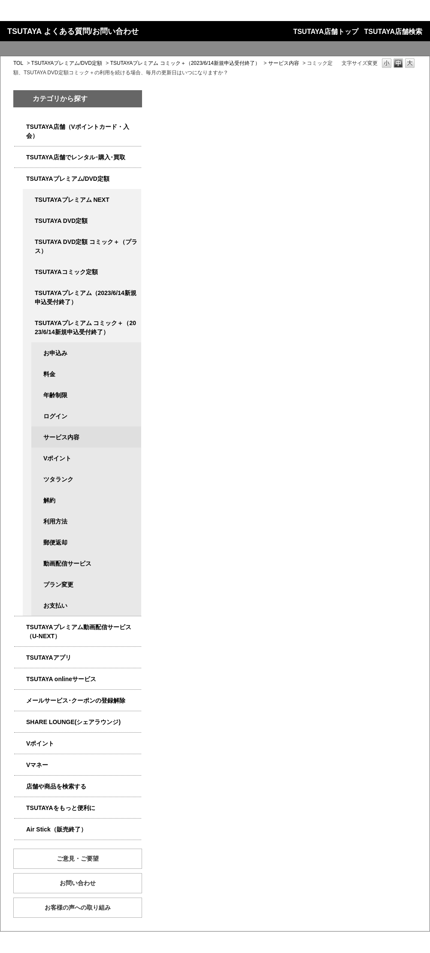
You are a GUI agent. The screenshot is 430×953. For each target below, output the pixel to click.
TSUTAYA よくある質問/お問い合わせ (73, 31)
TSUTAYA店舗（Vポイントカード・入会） (77, 131)
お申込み (55, 353)
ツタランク (58, 479)
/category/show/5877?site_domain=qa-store (20, 722)
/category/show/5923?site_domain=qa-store (20, 627)
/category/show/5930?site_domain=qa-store (29, 242)
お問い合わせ (78, 883)
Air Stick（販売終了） (56, 829)
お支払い (55, 605)
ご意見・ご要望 (78, 858)
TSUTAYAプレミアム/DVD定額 (66, 63)
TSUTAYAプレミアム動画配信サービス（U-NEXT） (78, 631)
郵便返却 (55, 542)
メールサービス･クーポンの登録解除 (75, 700)
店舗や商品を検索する (56, 786)
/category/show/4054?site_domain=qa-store (20, 157)
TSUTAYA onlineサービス (61, 679)
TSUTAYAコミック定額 (66, 271)
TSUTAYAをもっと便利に (60, 807)
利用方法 (55, 521)
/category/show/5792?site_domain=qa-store (29, 323)
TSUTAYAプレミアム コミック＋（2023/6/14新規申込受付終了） (185, 63)
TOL (18, 63)
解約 (49, 500)
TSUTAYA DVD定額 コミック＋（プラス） (86, 246)
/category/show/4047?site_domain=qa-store (20, 126)
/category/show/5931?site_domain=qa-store (29, 199)
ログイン (55, 416)
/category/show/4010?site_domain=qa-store (20, 679)
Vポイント (57, 458)
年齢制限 (55, 395)
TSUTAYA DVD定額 (61, 220)
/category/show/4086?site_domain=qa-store (20, 786)
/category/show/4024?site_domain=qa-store (20, 808)
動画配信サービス (67, 563)
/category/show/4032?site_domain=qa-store (29, 293)
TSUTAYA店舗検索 (393, 31)
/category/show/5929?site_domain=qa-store (29, 220)
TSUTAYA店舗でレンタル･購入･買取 (75, 157)
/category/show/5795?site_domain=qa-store (29, 272)
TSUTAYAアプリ (48, 657)
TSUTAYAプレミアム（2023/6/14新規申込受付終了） (85, 297)
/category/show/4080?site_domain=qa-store (20, 700)
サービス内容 (283, 63)
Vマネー (37, 764)
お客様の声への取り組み (78, 907)
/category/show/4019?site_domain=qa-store (20, 657)
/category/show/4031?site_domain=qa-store (20, 178)
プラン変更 (58, 584)
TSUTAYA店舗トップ (325, 31)
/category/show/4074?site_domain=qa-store (20, 743)
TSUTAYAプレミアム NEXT (72, 199)
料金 (49, 374)
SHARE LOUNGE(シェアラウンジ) (73, 722)
